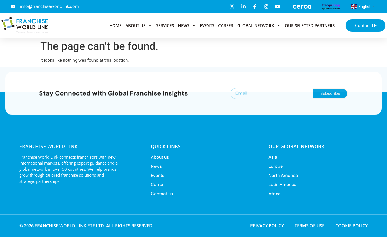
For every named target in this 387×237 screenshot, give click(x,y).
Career (225, 25)
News (187, 25)
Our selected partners (310, 25)
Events (207, 25)
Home (115, 25)
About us (139, 25)
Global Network (259, 25)
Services (165, 25)
